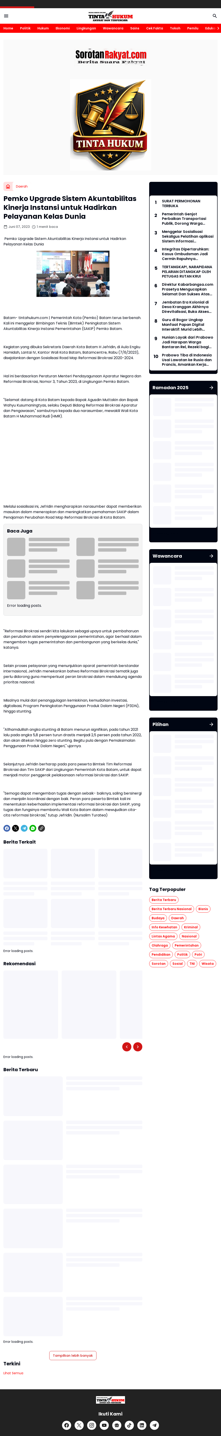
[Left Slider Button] (126, 1046)
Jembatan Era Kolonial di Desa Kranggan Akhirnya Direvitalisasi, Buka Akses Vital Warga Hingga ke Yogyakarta (185, 307)
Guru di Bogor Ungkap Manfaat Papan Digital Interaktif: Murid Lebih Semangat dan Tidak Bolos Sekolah (187, 325)
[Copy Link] (41, 828)
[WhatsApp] (32, 828)
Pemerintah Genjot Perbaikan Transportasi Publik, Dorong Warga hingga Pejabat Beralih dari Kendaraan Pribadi (187, 219)
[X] (15, 828)
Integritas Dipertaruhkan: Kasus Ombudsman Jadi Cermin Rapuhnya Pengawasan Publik (185, 254)
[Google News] (116, 1425)
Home (8, 28)
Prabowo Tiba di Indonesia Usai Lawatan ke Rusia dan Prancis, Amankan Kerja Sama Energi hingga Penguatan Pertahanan (187, 360)
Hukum (43, 28)
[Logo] (110, 1400)
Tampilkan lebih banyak (73, 1355)
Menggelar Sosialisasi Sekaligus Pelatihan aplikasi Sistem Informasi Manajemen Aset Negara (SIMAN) (187, 236)
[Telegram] (24, 828)
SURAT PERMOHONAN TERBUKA (181, 203)
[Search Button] (214, 16)
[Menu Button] (6, 16)
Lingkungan (86, 28)
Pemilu (192, 28)
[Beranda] (8, 186)
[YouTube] (104, 1425)
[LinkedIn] (141, 1425)
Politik (25, 28)
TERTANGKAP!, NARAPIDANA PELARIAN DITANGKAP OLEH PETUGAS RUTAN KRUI (187, 272)
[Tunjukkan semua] (211, 387)
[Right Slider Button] (216, 28)
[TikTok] (129, 1425)
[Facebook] (6, 828)
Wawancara (113, 28)
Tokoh (175, 28)
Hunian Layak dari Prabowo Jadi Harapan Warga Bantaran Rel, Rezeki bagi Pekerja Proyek (187, 342)
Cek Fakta (154, 28)
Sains (134, 28)
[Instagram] (91, 1425)
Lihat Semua (13, 1373)
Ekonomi (63, 28)
